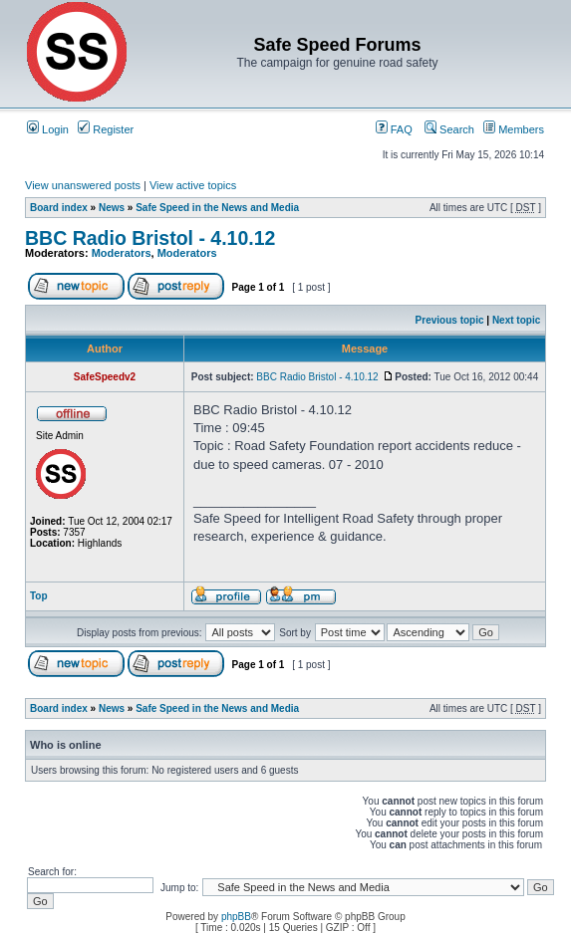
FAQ (394, 129)
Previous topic (450, 320)
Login (48, 129)
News (112, 207)
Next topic (516, 320)
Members (513, 129)
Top (39, 595)
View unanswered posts (83, 185)
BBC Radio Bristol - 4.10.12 (150, 238)
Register (106, 129)
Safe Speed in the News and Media (217, 207)
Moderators (121, 253)
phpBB (236, 916)
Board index (59, 207)
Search (449, 129)
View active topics (192, 185)
